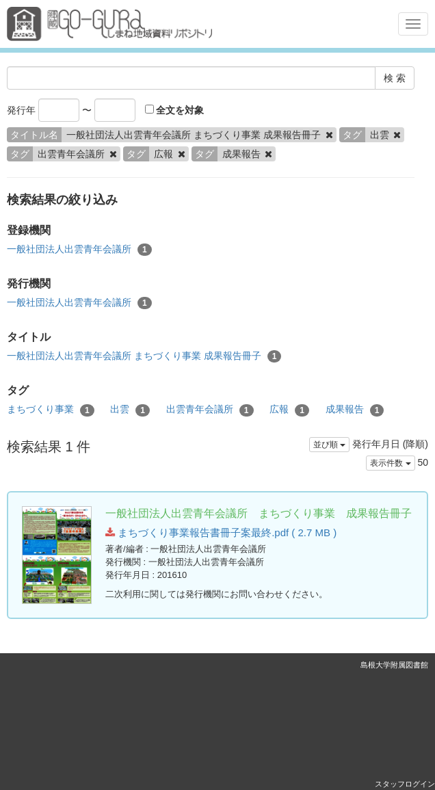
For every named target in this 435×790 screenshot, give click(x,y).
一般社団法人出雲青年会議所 (79, 249)
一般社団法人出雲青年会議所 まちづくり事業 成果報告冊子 (144, 356)
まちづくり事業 (50, 410)
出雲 (130, 410)
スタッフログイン (405, 784)
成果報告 (355, 410)
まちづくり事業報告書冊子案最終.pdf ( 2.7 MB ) (221, 532)
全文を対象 (175, 110)
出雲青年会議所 (210, 410)
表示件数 (390, 463)
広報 (289, 410)
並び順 (329, 444)
